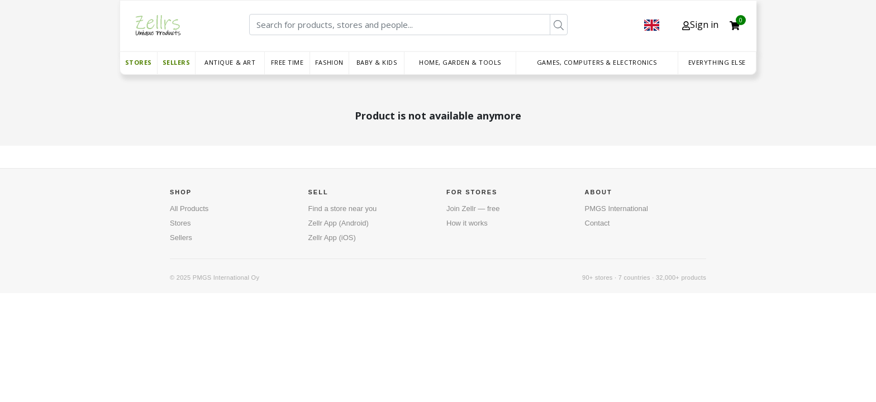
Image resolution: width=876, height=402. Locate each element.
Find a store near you (342, 208)
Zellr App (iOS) (332, 237)
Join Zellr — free (472, 208)
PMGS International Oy (226, 277)
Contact (597, 223)
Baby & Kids (376, 62)
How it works (467, 223)
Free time (287, 62)
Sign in (700, 24)
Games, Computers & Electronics (597, 62)
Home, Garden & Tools (460, 62)
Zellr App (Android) (338, 223)
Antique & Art (229, 62)
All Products (189, 208)
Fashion (329, 62)
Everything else (717, 62)
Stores (138, 62)
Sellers (177, 62)
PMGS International (616, 208)
